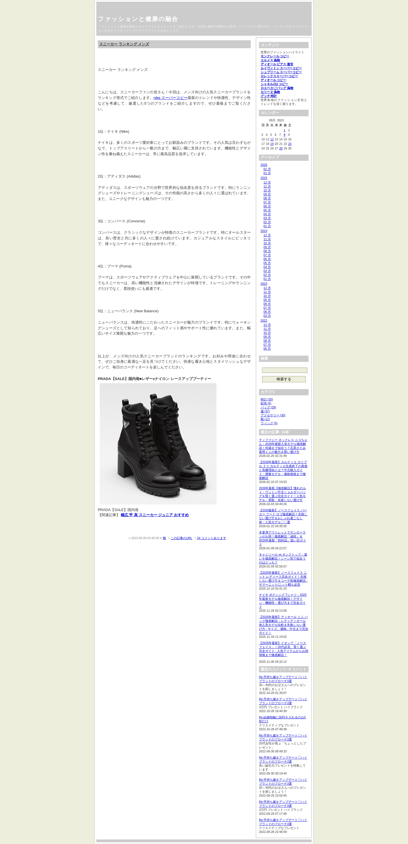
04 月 (267, 214)
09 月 (267, 194)
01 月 (267, 173)
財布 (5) (266, 403)
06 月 (267, 206)
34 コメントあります (211, 538)
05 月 (267, 210)
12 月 (267, 182)
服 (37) (265, 411)
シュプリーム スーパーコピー (281, 72)
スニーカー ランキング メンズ (124, 44)
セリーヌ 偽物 (270, 92)
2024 (264, 231)
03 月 (267, 218)
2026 (264, 164)
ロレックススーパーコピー (279, 76)
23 (290, 143)
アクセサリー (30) (273, 415)
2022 (264, 320)
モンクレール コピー (275, 56)
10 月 (267, 190)
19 (272, 143)
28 (280, 148)
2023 (264, 283)
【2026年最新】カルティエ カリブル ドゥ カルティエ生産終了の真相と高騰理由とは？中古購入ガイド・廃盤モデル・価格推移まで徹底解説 (283, 470)
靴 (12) (265, 419)
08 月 (267, 198)
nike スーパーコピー (171, 98)
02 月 (267, 169)
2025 (264, 178)
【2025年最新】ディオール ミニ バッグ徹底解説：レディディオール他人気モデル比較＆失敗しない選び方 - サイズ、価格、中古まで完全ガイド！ (283, 624)
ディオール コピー (273, 80)
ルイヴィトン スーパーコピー (281, 68)
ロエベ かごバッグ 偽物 (277, 88)
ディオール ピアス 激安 (277, 64)
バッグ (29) (268, 407)
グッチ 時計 (269, 96)
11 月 (267, 186)
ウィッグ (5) (269, 423)
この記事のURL (181, 538)
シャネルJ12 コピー (274, 84)
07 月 (267, 202)
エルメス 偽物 (270, 60)
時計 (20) (267, 399)
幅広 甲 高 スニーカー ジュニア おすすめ (155, 515)
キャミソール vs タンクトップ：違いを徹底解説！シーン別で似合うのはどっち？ (283, 558)
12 (272, 139)
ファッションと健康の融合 (138, 19)
